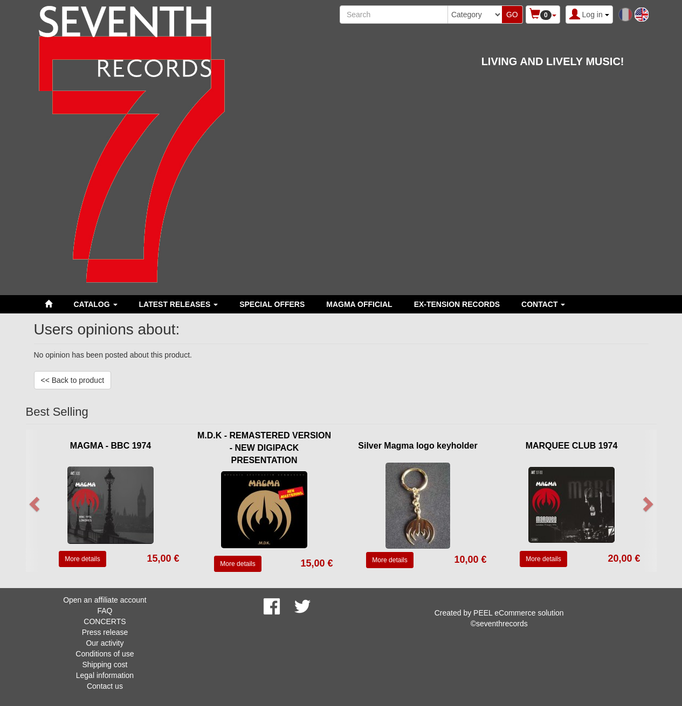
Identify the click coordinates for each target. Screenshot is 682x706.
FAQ (104, 610)
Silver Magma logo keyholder (417, 445)
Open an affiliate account (105, 600)
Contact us (105, 686)
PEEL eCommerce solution (518, 613)
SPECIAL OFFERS (272, 304)
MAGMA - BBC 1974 (110, 445)
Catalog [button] (96, 304)
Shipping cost (104, 664)
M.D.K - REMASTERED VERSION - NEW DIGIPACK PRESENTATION (264, 448)
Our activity (104, 643)
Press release (105, 632)
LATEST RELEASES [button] (178, 304)
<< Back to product (73, 380)
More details (82, 559)
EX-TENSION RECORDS (457, 304)
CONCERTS (105, 621)
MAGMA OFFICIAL (359, 304)
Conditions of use (104, 653)
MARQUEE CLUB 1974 (572, 445)
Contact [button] (543, 304)
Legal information (105, 675)
